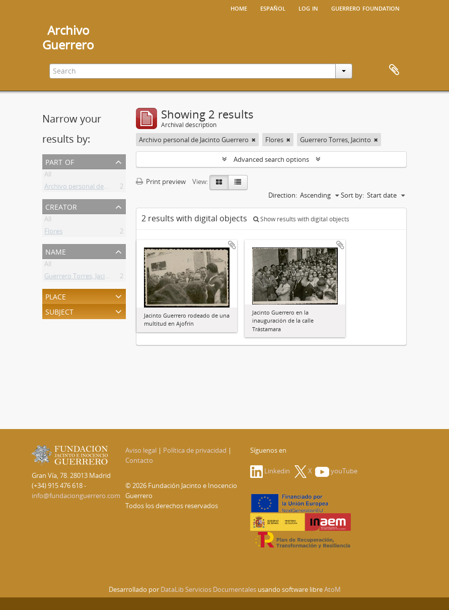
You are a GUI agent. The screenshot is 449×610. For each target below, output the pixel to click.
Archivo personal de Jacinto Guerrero (99, 188)
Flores (53, 232)
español (272, 7)
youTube (336, 470)
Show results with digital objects (301, 219)
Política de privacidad (195, 450)
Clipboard (394, 70)
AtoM (332, 589)
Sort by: (352, 195)
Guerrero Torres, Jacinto (79, 277)
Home (239, 7)
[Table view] (238, 182)
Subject (59, 311)
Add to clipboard (232, 245)
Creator (61, 206)
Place (55, 295)
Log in (308, 7)
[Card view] (219, 182)
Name (55, 251)
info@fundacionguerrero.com (76, 495)
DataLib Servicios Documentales (208, 589)
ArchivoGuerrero (68, 37)
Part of (59, 161)
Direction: (282, 195)
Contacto (139, 460)
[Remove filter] (254, 140)
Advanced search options (271, 159)
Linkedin (270, 470)
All (47, 175)
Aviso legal (141, 450)
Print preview (161, 181)
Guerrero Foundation (365, 7)
